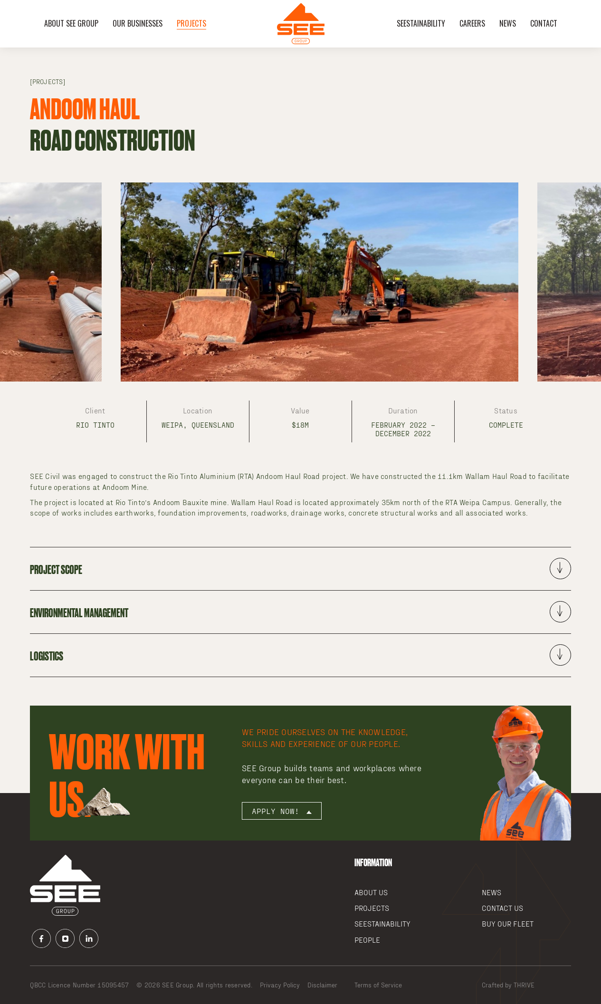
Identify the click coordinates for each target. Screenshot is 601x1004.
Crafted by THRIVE (508, 985)
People (367, 939)
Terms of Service (378, 985)
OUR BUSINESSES (137, 23)
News (507, 23)
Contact (543, 23)
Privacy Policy (280, 985)
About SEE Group (71, 23)
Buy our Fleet (508, 923)
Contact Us (502, 907)
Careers (472, 23)
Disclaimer (322, 985)
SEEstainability (421, 23)
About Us (371, 892)
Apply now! (282, 810)
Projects (191, 23)
